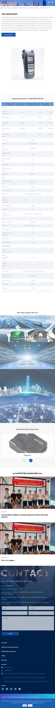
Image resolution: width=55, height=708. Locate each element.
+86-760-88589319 (8, 670)
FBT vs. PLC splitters (7, 560)
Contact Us (3, 664)
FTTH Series (4, 642)
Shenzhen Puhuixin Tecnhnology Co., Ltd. (18, 697)
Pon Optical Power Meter (33, 7)
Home (4, 7)
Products (9, 7)
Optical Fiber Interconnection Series (9, 647)
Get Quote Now (8, 34)
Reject (24, 705)
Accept (30, 705)
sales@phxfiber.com (8, 667)
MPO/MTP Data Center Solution (8, 651)
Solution (3, 655)
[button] (24, 460)
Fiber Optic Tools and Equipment (19, 7)
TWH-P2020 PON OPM (45, 7)
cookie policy (34, 702)
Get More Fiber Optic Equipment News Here (27, 473)
